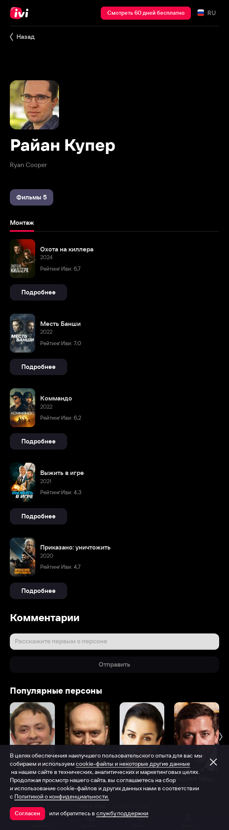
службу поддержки (122, 813)
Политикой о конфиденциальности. (61, 796)
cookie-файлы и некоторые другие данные (133, 763)
